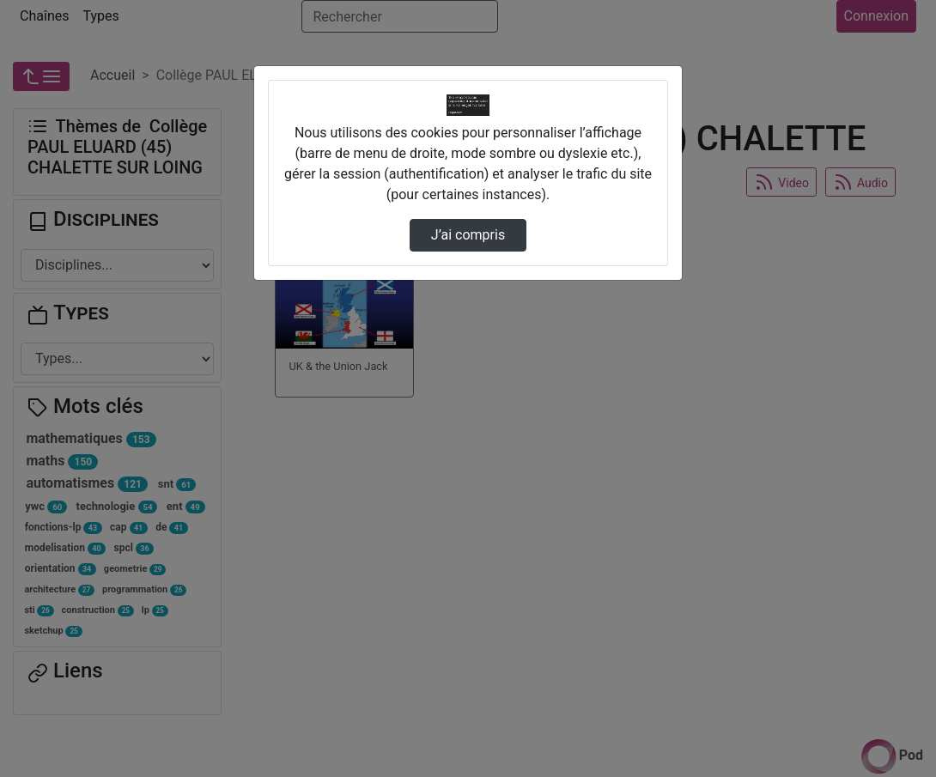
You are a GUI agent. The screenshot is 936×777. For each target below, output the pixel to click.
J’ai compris (468, 235)
